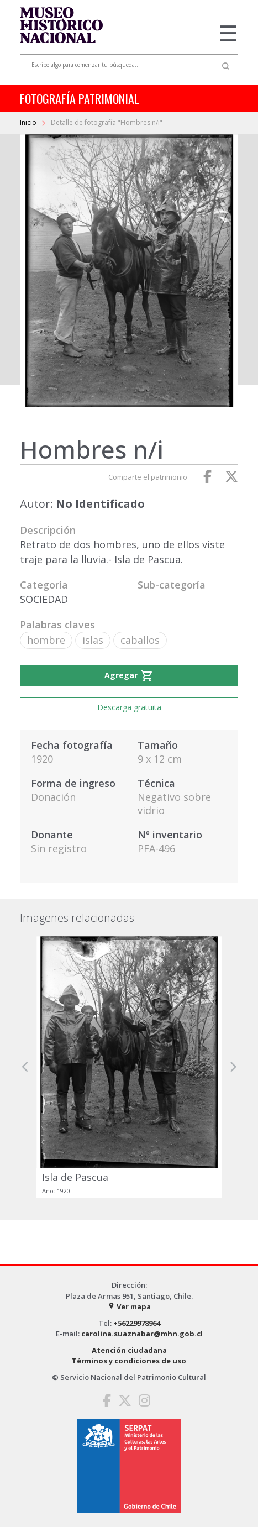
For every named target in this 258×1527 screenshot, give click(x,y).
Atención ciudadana (129, 1350)
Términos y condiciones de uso (129, 1361)
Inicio (29, 122)
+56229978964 (136, 1323)
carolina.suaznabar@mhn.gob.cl (142, 1334)
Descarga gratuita (129, 707)
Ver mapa (129, 1306)
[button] (25, 1067)
